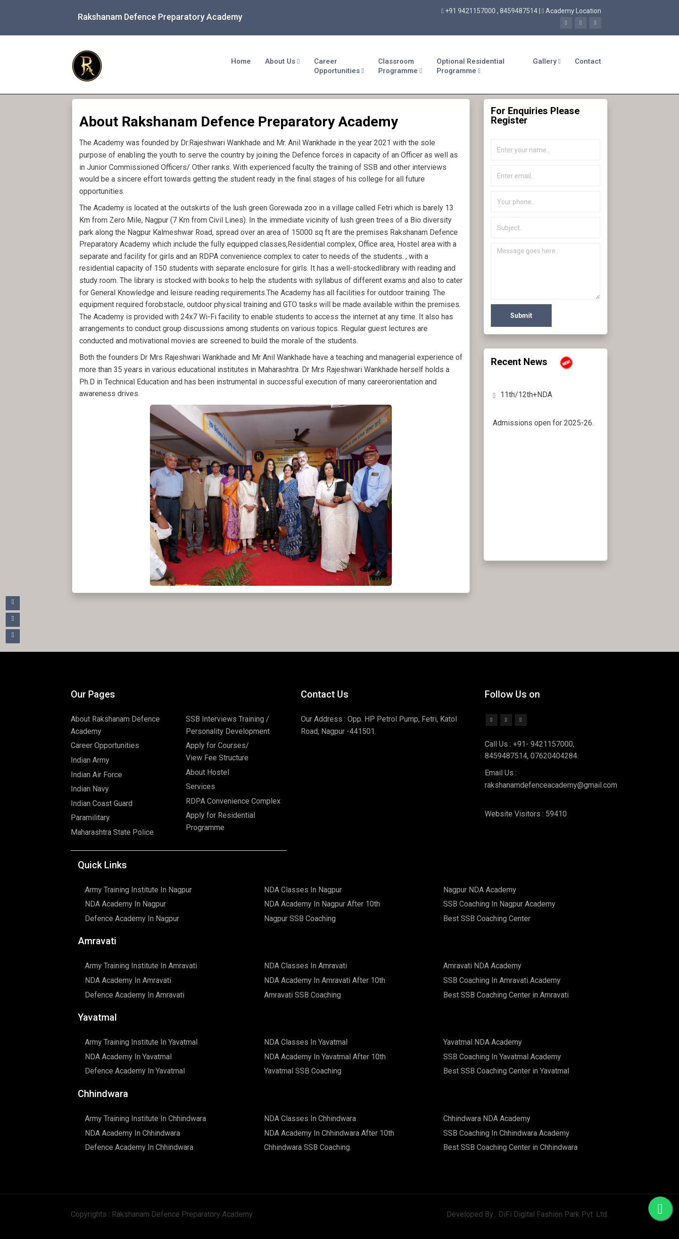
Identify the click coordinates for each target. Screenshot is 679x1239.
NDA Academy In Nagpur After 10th (322, 903)
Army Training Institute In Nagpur (138, 889)
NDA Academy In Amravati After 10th (324, 980)
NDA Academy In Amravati (128, 980)
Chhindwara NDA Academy (486, 1118)
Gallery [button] (547, 61)
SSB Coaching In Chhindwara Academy (506, 1133)
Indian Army (90, 760)
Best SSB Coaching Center (486, 918)
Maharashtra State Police (112, 832)
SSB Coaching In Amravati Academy (502, 980)
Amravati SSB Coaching (302, 994)
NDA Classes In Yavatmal (306, 1042)
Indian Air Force (96, 774)
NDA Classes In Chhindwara (310, 1118)
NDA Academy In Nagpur (125, 903)
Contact (588, 61)
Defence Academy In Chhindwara (139, 1147)
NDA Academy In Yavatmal (128, 1056)
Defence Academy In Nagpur (132, 918)
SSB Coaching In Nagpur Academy (499, 903)
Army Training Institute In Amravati (141, 965)
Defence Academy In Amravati (134, 994)
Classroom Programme (400, 66)
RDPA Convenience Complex (233, 801)
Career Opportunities (339, 66)
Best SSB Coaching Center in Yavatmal (506, 1070)
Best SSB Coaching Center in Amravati (506, 994)
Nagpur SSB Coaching (300, 918)
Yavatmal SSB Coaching (302, 1070)
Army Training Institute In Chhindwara (145, 1118)
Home (241, 61)
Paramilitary (90, 817)
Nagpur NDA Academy (479, 889)
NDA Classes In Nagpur (303, 889)
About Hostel (207, 772)
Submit (521, 315)
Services (200, 786)
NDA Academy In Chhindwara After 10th (329, 1133)
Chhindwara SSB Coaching (307, 1147)
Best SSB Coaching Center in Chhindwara (510, 1147)
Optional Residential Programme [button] (471, 66)
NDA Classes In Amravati (305, 965)
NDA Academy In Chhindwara (132, 1133)
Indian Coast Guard (101, 803)
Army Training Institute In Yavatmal (141, 1042)
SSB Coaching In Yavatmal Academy (502, 1056)
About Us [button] (282, 61)
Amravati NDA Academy (482, 965)
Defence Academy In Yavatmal (135, 1070)
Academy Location (573, 11)
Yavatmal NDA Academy (482, 1042)
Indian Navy (90, 788)
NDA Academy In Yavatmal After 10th (325, 1056)
